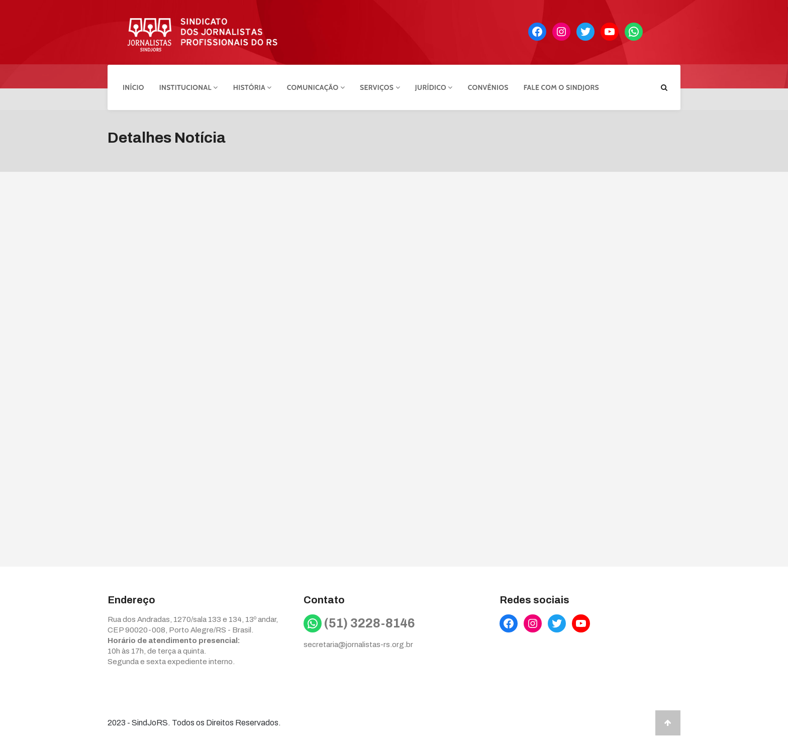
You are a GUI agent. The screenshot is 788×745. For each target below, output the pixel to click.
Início (133, 86)
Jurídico (434, 86)
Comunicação (316, 86)
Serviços (380, 86)
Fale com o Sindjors (561, 86)
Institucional (188, 86)
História (252, 86)
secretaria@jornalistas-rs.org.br (358, 644)
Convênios (488, 86)
